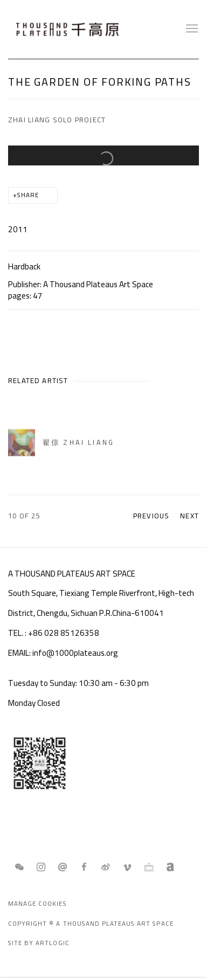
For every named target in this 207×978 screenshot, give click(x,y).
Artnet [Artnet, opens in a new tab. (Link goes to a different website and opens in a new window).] (170, 867)
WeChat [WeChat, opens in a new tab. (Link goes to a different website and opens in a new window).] (19, 867)
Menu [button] (191, 29)
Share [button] (28, 195)
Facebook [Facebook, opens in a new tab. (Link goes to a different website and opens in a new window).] (84, 867)
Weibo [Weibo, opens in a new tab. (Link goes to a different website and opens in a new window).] (105, 867)
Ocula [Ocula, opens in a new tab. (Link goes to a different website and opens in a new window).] (148, 867)
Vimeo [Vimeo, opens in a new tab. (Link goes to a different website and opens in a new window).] (127, 867)
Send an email (62, 867)
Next (189, 515)
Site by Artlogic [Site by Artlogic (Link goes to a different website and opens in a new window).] (39, 943)
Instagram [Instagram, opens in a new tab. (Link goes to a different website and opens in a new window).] (41, 867)
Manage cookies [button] (37, 904)
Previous (151, 515)
